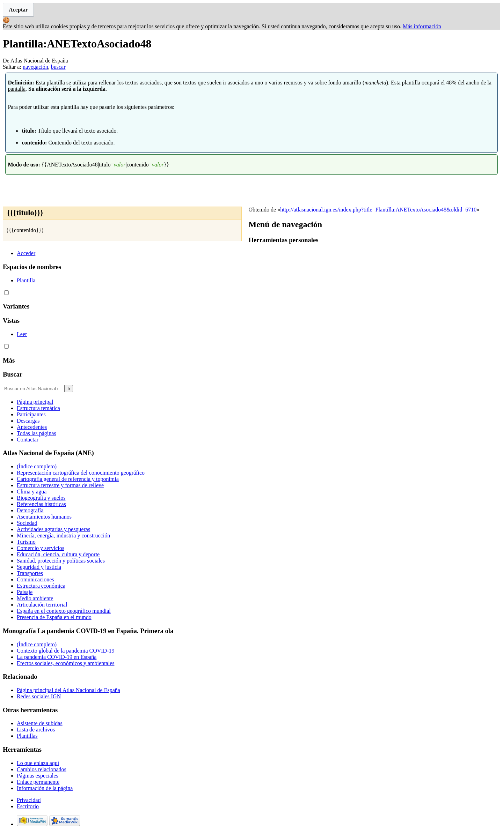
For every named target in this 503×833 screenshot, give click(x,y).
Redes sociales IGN (39, 696)
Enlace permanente (38, 782)
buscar (58, 67)
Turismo (26, 542)
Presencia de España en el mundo (54, 617)
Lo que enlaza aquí (38, 763)
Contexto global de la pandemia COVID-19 (66, 651)
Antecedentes (32, 427)
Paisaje (24, 592)
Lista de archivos (36, 729)
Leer (22, 334)
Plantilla (26, 280)
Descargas (28, 421)
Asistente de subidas (40, 723)
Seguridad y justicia (39, 567)
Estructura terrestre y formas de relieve (60, 485)
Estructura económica (41, 586)
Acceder (26, 253)
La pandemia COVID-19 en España (56, 657)
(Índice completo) (37, 466)
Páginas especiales (37, 776)
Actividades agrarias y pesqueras (53, 529)
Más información (422, 26)
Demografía (30, 510)
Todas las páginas (36, 433)
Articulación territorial (42, 605)
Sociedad (27, 523)
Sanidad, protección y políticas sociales (61, 561)
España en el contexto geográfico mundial (64, 611)
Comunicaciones (35, 579)
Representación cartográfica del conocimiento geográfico (81, 473)
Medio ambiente (35, 598)
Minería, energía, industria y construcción (63, 535)
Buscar (12, 374)
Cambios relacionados (41, 769)
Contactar (27, 439)
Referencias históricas (41, 504)
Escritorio (28, 806)
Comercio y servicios (40, 548)
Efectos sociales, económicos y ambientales (65, 663)
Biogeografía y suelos (41, 498)
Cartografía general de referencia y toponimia (68, 479)
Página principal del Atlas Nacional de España (68, 690)
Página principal (35, 402)
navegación (35, 67)
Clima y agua (31, 491)
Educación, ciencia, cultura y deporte (58, 554)
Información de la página (45, 788)
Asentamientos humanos (44, 517)
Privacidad (29, 800)
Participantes (31, 414)
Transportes (30, 573)
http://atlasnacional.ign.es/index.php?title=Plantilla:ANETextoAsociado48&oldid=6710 (378, 210)
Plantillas (27, 736)
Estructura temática (38, 408)
